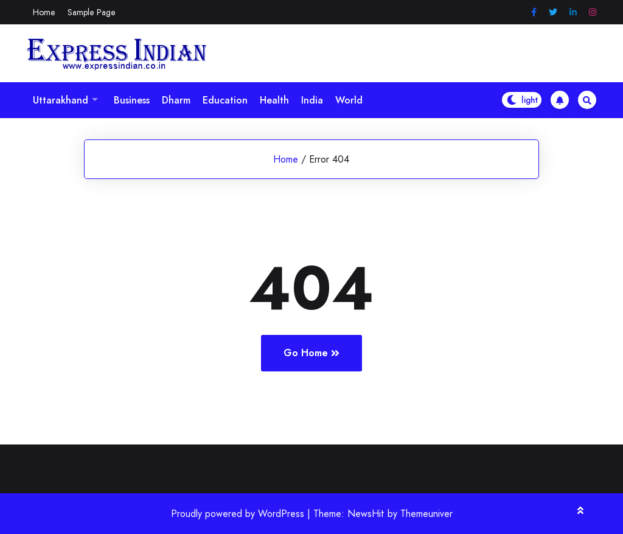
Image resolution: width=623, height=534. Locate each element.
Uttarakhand (60, 100)
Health (274, 100)
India (312, 100)
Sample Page (92, 12)
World (349, 100)
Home (44, 12)
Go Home (311, 353)
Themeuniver (426, 514)
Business (132, 100)
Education (225, 100)
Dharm (176, 100)
